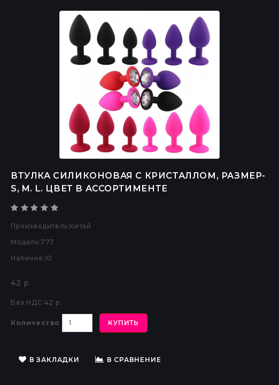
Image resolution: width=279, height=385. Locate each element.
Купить (123, 323)
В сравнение (128, 360)
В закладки (49, 360)
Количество (35, 323)
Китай (80, 226)
